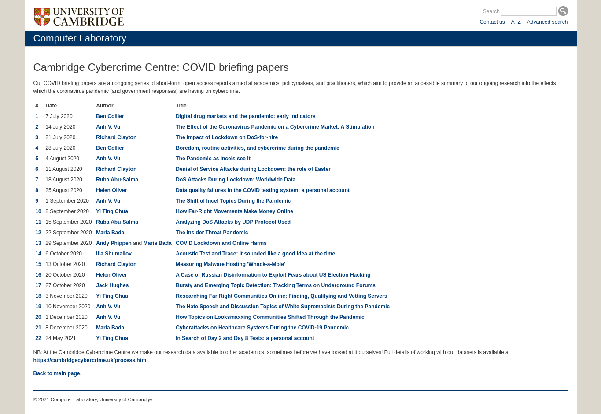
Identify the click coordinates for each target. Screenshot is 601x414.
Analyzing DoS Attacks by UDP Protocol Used (233, 222)
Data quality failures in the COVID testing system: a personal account (263, 190)
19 (38, 306)
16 (38, 275)
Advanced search (547, 22)
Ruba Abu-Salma (117, 180)
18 (38, 296)
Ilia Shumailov (114, 254)
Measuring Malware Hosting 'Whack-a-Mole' (230, 264)
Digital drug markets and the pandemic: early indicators (245, 116)
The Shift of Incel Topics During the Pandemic (233, 201)
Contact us (492, 22)
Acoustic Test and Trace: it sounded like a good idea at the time (255, 254)
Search (491, 11)
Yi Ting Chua (112, 211)
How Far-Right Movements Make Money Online (234, 211)
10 (38, 211)
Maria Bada (110, 232)
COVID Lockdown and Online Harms (221, 243)
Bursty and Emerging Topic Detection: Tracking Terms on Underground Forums (276, 285)
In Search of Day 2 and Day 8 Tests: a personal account (245, 338)
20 (38, 317)
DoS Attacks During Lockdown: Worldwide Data (235, 180)
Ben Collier (110, 116)
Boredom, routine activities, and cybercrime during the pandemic (257, 148)
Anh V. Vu (108, 127)
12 (38, 232)
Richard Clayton (116, 137)
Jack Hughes (112, 285)
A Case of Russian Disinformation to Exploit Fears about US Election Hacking (273, 275)
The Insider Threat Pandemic (212, 232)
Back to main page (56, 373)
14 (38, 254)
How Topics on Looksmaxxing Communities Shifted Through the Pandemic (270, 317)
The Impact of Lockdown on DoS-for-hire (227, 137)
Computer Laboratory (80, 38)
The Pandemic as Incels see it (213, 158)
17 (38, 285)
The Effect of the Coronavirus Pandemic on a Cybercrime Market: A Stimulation (275, 127)
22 (38, 338)
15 (38, 264)
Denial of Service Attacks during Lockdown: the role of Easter (253, 169)
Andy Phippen (114, 243)
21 (38, 328)
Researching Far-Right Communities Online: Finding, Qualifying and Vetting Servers (281, 296)
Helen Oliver (111, 190)
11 (38, 222)
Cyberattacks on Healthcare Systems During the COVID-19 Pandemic (262, 328)
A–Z (516, 22)
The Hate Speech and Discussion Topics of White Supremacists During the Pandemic (283, 306)
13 (38, 243)
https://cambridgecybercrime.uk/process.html (90, 360)
